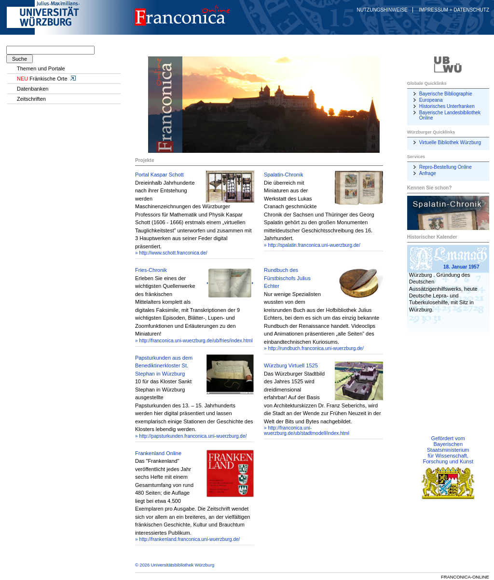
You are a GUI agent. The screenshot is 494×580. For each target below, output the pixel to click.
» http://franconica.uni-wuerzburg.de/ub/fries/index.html (193, 340)
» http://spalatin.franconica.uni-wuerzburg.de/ (312, 245)
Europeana (431, 100)
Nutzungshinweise (382, 10)
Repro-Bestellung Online (445, 167)
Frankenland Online (158, 453)
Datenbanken (32, 89)
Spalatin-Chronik (283, 174)
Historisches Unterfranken (447, 106)
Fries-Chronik (151, 270)
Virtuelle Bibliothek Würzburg (450, 142)
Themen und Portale (41, 68)
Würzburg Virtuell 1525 (291, 365)
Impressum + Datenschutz (454, 10)
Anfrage (427, 173)
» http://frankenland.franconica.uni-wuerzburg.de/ (187, 539)
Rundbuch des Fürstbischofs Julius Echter (287, 278)
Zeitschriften (31, 99)
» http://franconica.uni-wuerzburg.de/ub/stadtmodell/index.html (306, 430)
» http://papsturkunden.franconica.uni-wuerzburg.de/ (191, 436)
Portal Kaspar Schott (159, 174)
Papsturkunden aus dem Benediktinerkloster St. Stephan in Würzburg (163, 366)
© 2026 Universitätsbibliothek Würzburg (174, 565)
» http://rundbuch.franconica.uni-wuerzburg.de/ (314, 348)
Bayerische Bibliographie (445, 93)
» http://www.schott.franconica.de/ (171, 253)
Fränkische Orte (47, 78)
